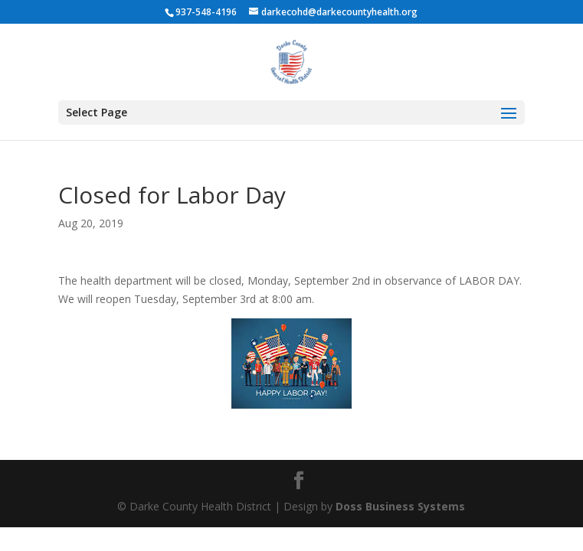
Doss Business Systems (400, 506)
